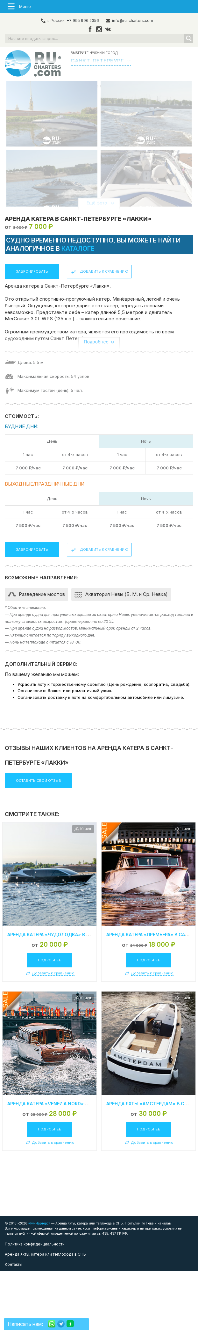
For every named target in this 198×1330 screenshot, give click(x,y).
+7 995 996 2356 (83, 20)
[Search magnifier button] (188, 38)
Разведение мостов (42, 653)
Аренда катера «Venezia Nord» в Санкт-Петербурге (71, 1162)
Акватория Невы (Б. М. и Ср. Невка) (126, 653)
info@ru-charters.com (132, 20)
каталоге (78, 307)
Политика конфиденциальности (35, 1302)
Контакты (13, 1323)
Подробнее (49, 1018)
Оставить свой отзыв (38, 839)
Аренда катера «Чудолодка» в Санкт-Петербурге (69, 993)
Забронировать (32, 330)
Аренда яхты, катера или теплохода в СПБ (45, 1313)
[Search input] (94, 38)
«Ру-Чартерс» (38, 1282)
